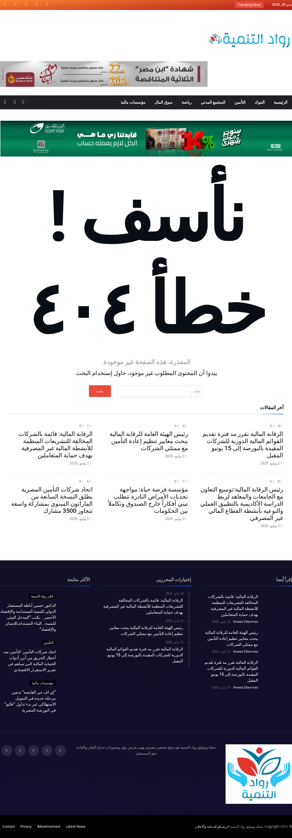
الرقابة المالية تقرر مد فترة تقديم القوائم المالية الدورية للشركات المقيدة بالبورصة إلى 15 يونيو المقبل (242, 445)
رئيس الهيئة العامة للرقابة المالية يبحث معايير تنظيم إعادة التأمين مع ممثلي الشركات (149, 441)
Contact (8, 827)
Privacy (26, 827)
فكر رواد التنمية (42, 596)
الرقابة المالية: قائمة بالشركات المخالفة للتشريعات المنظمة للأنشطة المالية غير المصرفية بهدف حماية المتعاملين (56, 445)
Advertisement (48, 827)
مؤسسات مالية (42, 683)
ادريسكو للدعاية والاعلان (212, 827)
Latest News (76, 827)
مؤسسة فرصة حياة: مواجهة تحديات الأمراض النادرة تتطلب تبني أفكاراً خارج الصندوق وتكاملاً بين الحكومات (148, 500)
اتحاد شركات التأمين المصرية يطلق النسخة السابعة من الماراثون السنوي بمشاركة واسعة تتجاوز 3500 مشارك (52, 500)
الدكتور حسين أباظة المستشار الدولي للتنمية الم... (190, 5)
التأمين (48, 643)
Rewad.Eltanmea (245, 622)
